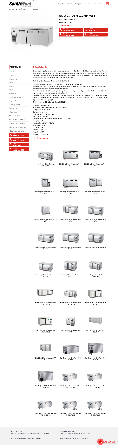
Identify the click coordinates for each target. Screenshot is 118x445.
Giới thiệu (70, 4)
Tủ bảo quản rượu (14, 104)
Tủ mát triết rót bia (14, 116)
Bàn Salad (12, 93)
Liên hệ (100, 4)
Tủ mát (11, 75)
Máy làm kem (13, 108)
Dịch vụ (87, 4)
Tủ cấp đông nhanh (15, 97)
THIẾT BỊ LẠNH (23, 9)
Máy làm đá (12, 101)
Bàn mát (11, 86)
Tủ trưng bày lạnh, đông (16, 131)
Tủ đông (11, 71)
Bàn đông (35, 9)
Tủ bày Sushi (13, 112)
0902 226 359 (93, 35)
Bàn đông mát (13, 90)
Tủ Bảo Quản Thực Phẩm (17, 123)
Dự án (94, 4)
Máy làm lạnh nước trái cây (17, 119)
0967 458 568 (68, 35)
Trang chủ (60, 4)
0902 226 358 (93, 31)
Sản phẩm (78, 4)
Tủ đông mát (13, 79)
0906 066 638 (68, 31)
